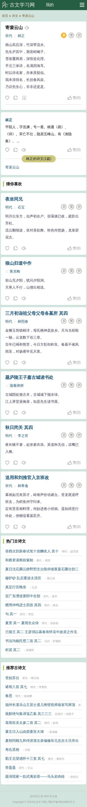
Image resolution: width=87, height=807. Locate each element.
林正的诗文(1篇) (38, 159)
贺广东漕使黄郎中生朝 (22, 596)
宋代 (8, 36)
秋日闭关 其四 (19, 427)
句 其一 (11, 614)
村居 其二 (12, 650)
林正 (21, 36)
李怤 (31, 614)
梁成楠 (53, 731)
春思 (8, 696)
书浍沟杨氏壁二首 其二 (23, 641)
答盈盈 (10, 767)
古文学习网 (22, 5)
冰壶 (27, 749)
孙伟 (55, 723)
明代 (8, 207)
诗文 (15, 16)
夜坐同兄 (14, 199)
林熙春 (23, 321)
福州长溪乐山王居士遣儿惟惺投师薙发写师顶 (40, 705)
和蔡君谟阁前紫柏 (19, 560)
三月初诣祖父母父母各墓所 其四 (36, 313)
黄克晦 (15, 271)
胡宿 (47, 560)
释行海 (35, 678)
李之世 (23, 436)
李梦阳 (43, 687)
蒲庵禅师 (17, 385)
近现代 (59, 714)
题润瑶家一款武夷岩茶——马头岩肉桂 (35, 776)
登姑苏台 (12, 678)
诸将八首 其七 (16, 687)
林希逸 (23, 486)
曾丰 (54, 596)
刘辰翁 (54, 623)
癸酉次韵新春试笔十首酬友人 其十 (32, 551)
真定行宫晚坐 (15, 587)
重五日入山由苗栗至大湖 (24, 731)
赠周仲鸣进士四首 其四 (23, 605)
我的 (50, 5)
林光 (55, 605)
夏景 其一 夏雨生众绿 (22, 623)
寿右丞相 (12, 749)
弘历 (34, 587)
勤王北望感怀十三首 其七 (25, 758)
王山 (30, 767)
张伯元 (74, 776)
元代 (47, 641)
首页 (5, 16)
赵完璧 (74, 551)
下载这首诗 (24, 98)
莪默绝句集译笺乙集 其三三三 (28, 714)
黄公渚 (51, 578)
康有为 (60, 758)
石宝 (21, 207)
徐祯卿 (28, 696)
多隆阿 (30, 650)
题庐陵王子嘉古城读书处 (29, 377)
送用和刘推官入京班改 (27, 477)
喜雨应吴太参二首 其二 (23, 723)
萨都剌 (57, 641)
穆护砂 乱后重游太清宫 (23, 578)
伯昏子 (70, 714)
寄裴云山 (28, 16)
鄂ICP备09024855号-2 (61, 801)
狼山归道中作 (18, 263)
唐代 (39, 560)
